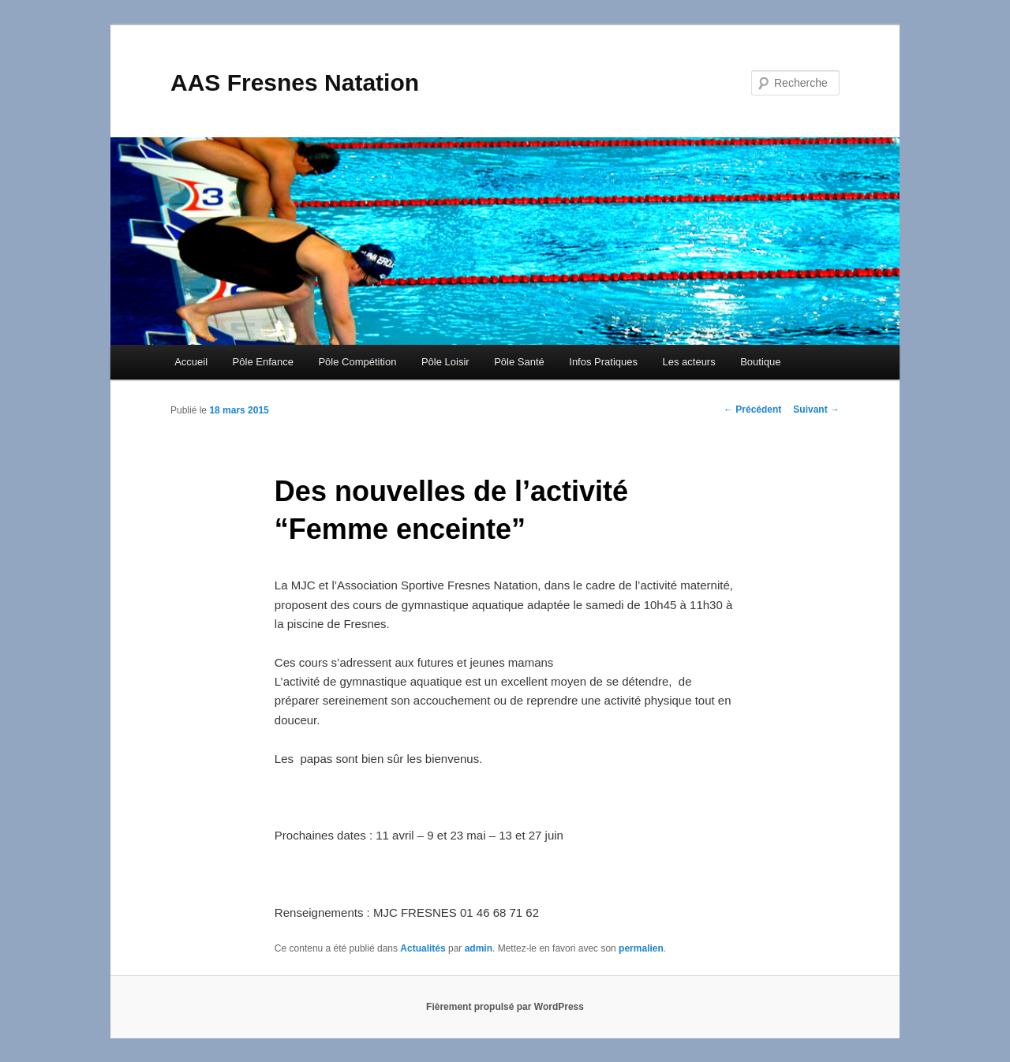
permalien (641, 948)
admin (478, 948)
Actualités (422, 948)
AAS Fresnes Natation (294, 82)
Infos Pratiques (603, 362)
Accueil (191, 362)
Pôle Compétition (357, 362)
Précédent (752, 409)
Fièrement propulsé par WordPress (505, 1006)
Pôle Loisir (445, 362)
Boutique (760, 362)
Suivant (816, 409)
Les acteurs (688, 362)
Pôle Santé (519, 362)
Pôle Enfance (263, 362)
